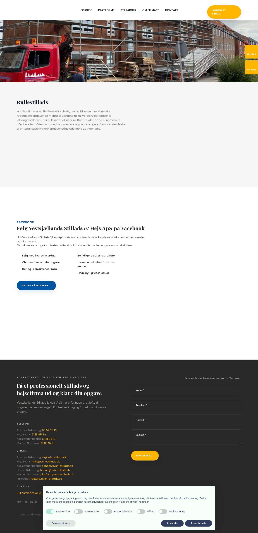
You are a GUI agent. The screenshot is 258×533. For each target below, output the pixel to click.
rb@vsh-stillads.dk (54, 457)
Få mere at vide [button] (61, 523)
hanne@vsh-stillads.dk (55, 470)
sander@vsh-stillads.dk (57, 466)
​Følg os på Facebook (35, 285)
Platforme (106, 10)
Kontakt (172, 10)
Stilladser (128, 10)
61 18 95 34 (39, 434)
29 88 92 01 (47, 443)
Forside (86, 10)
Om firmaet (150, 10)
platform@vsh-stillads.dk (57, 474)
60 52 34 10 (49, 430)
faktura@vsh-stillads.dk (46, 479)
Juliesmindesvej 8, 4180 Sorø (36, 493)
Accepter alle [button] (198, 523)
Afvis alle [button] (172, 523)
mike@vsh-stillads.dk (46, 461)
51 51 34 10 (48, 439)
